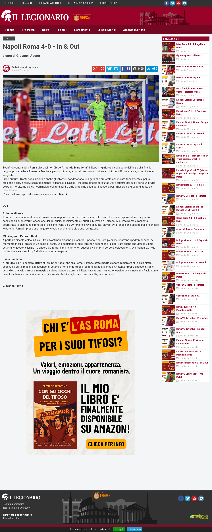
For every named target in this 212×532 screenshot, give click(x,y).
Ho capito (119, 529)
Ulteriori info (134, 529)
